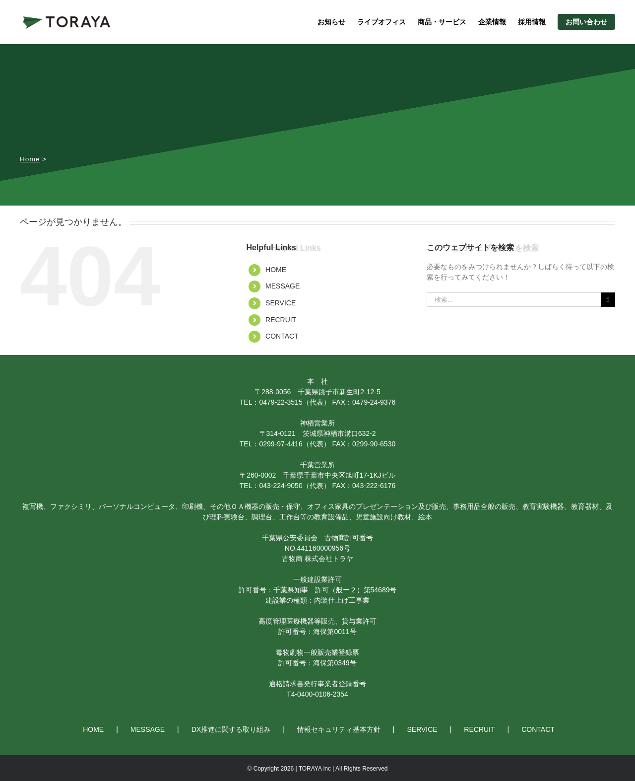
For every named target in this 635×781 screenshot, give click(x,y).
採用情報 (532, 22)
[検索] (608, 299)
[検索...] (514, 299)
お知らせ (331, 22)
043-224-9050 (280, 486)
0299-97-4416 (280, 444)
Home (30, 159)
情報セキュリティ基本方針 (339, 729)
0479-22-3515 (280, 402)
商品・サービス (442, 22)
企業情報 (492, 22)
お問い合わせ (586, 22)
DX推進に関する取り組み (230, 729)
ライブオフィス (381, 22)
